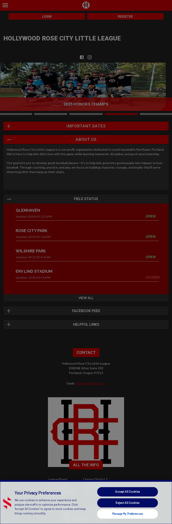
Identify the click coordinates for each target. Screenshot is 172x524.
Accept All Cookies (127, 491)
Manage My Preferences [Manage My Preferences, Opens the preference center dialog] (127, 514)
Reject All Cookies (127, 503)
